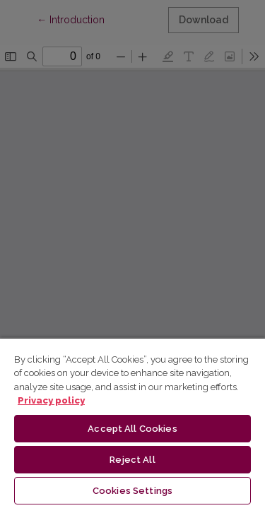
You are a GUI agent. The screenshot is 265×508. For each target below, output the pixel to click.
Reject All (132, 459)
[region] (132, 422)
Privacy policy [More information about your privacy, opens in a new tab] (51, 400)
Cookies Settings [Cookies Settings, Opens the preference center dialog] (132, 490)
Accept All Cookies (132, 428)
